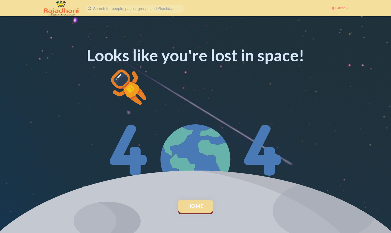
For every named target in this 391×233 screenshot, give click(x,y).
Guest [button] (340, 8)
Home (195, 206)
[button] (135, 8)
